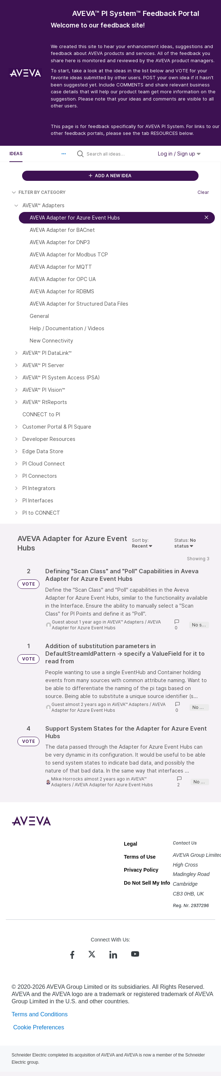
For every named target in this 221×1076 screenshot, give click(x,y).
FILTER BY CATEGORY (39, 192)
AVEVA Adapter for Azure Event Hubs (106, 624)
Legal (130, 844)
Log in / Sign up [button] (179, 153)
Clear (203, 192)
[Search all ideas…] (118, 153)
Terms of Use (140, 857)
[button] (63, 153)
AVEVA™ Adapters (125, 622)
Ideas (15, 153)
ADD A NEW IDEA (110, 175)
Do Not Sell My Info (147, 883)
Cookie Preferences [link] (38, 1027)
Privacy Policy (141, 870)
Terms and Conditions (40, 1014)
